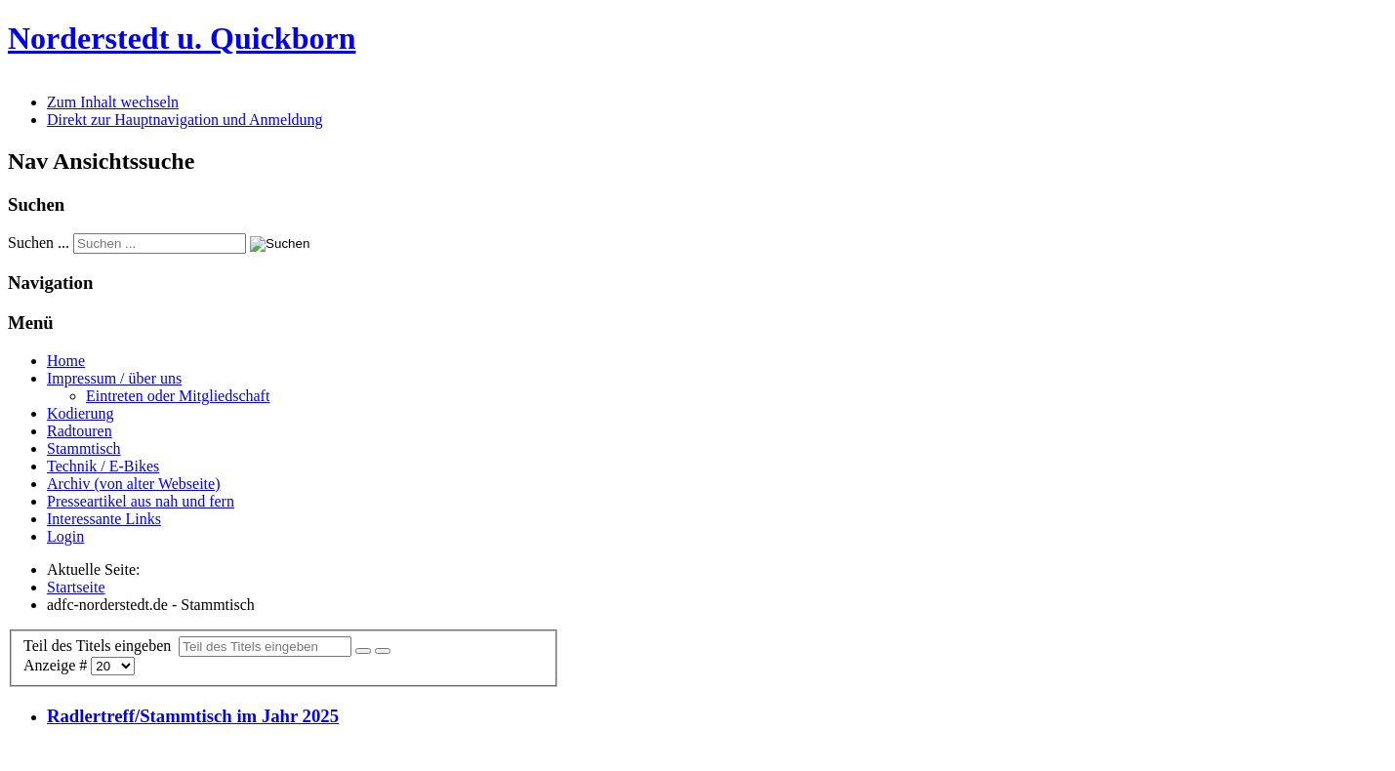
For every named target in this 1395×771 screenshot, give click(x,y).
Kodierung (80, 413)
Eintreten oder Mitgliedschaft (177, 395)
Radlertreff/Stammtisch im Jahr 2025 (193, 716)
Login (65, 536)
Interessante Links (104, 518)
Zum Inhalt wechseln (113, 102)
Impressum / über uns (114, 378)
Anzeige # (57, 665)
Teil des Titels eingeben (101, 645)
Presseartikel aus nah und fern (140, 501)
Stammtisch (84, 448)
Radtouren (79, 431)
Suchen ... (38, 242)
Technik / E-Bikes (103, 466)
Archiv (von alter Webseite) (133, 483)
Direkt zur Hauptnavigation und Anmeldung (185, 119)
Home (66, 360)
